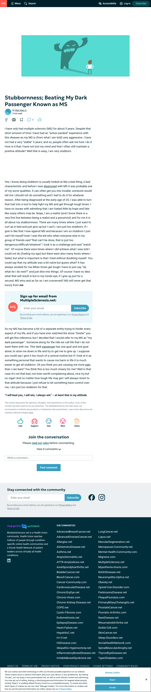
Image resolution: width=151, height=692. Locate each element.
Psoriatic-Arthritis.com (112, 612)
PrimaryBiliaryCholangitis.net (116, 602)
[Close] (146, 679)
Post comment (48, 467)
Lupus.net (104, 537)
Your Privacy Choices (76, 666)
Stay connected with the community (36, 490)
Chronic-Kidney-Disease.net (74, 602)
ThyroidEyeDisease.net (112, 653)
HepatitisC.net (65, 632)
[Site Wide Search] (30, 3)
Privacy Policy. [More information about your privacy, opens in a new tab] (65, 689)
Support (33, 422)
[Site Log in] (125, 3)
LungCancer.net (108, 531)
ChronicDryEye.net (68, 592)
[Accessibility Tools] (107, 3)
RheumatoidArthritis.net (113, 622)
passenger (48, 346)
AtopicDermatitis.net (69, 557)
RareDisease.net (108, 617)
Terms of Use (26, 318)
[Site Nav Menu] (16, 3)
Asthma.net (64, 552)
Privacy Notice (78, 314)
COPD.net (63, 607)
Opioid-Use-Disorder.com (113, 587)
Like (18, 422)
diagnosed (50, 186)
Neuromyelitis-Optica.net (113, 577)
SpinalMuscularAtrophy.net (115, 648)
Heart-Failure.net (67, 627)
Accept (112, 687)
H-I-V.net (62, 637)
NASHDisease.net (109, 572)
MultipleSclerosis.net (111, 562)
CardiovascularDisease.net (73, 587)
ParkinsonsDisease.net (112, 592)
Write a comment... (18, 457)
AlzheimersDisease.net (71, 547)
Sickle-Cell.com (108, 627)
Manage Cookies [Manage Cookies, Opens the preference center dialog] (112, 672)
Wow (61, 422)
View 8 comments (49, 449)
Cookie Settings (103, 666)
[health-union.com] (23, 526)
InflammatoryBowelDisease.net (76, 653)
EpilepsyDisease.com (70, 622)
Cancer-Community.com (72, 582)
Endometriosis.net (68, 617)
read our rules (40, 443)
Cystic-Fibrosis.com (69, 612)
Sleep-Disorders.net (110, 637)
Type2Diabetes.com (110, 658)
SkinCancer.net (107, 632)
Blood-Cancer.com (68, 577)
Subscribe (141, 3)
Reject (112, 680)
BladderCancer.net (68, 572)
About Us (12, 666)
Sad (47, 422)
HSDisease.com (66, 643)
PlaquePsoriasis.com (111, 597)
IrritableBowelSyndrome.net (74, 658)
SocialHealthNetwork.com (114, 643)
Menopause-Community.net (115, 547)
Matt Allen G (21, 110)
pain (88, 364)
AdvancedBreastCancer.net (73, 531)
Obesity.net (105, 582)
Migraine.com (106, 557)
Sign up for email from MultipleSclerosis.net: (38, 298)
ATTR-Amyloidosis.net (70, 562)
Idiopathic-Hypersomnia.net (74, 648)
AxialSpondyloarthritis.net (73, 567)
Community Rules (127, 666)
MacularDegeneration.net (114, 542)
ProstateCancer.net (110, 607)
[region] (75, 679)
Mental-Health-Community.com (117, 552)
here (31, 412)
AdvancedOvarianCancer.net (74, 537)
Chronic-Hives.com (68, 597)
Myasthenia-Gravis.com (113, 567)
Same (75, 422)
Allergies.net (64, 542)
